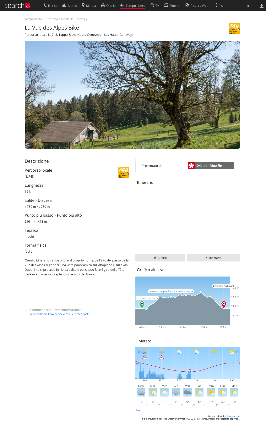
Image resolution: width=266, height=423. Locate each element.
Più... (138, 410)
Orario (162, 258)
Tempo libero (33, 19)
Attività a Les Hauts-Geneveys (68, 19)
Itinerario (215, 258)
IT (248, 6)
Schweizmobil (233, 416)
